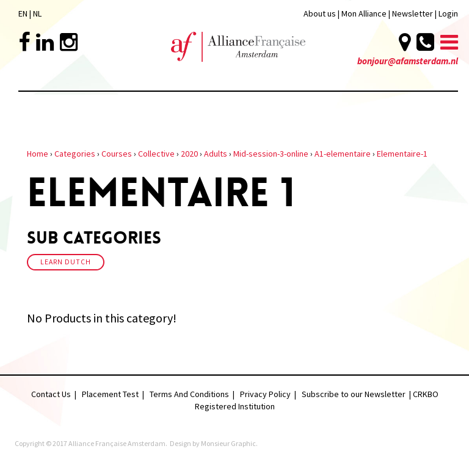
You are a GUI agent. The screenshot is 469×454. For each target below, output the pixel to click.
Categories (74, 153)
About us (320, 13)
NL (37, 13)
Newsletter (413, 13)
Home (37, 153)
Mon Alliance (364, 13)
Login (448, 13)
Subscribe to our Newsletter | (357, 394)
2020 (189, 153)
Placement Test (110, 394)
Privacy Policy (265, 394)
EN (22, 13)
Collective (156, 153)
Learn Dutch (65, 262)
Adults (215, 153)
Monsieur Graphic (228, 443)
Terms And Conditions (189, 394)
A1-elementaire (342, 153)
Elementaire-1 (402, 153)
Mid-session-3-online (270, 153)
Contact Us (51, 394)
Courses (116, 153)
